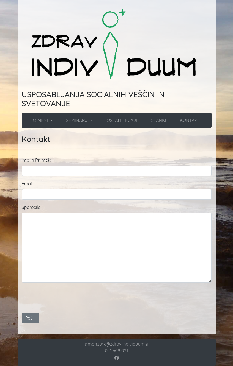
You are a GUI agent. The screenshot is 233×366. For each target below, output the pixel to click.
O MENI (41, 120)
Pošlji (30, 318)
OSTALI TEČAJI (122, 120)
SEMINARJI (78, 120)
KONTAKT (190, 120)
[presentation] (129, 297)
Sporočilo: (32, 207)
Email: (28, 183)
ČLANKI (158, 120)
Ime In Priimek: (36, 160)
